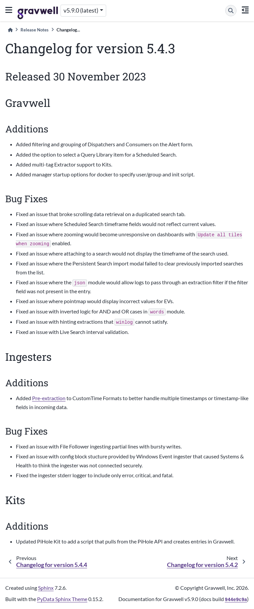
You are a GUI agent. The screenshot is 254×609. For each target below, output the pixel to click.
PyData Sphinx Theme (62, 599)
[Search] (230, 10)
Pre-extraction (48, 398)
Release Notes (35, 29)
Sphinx (46, 588)
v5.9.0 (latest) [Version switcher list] (81, 10)
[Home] (10, 29)
